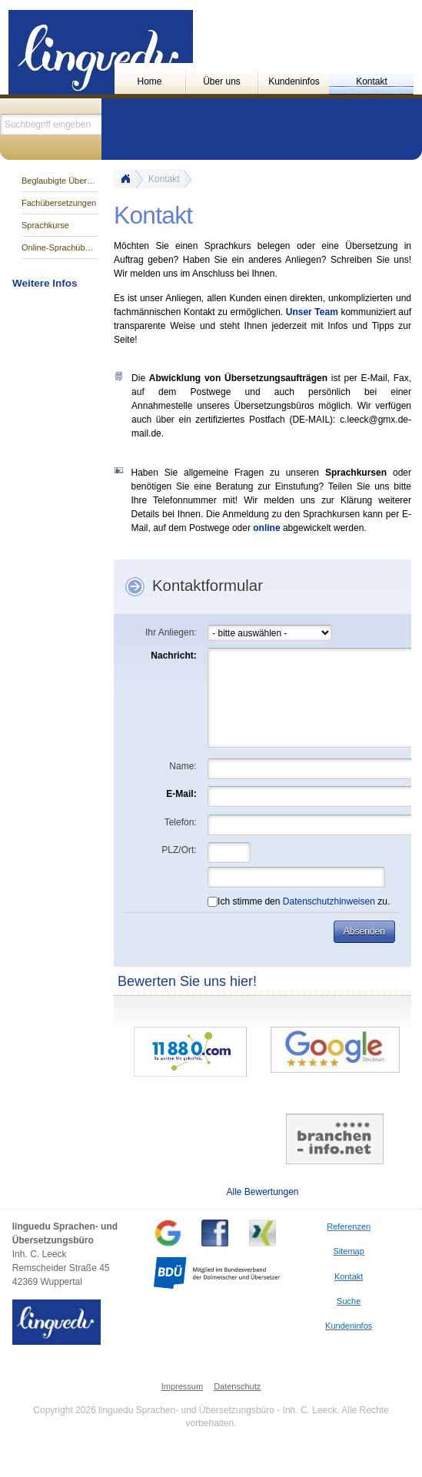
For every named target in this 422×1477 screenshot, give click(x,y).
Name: (182, 766)
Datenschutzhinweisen (329, 901)
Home (150, 81)
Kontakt (371, 81)
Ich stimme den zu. (299, 901)
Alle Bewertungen (262, 1192)
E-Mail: (181, 793)
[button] (364, 931)
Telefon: (180, 822)
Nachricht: (173, 655)
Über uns (222, 81)
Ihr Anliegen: (171, 632)
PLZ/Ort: (178, 850)
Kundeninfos (294, 81)
